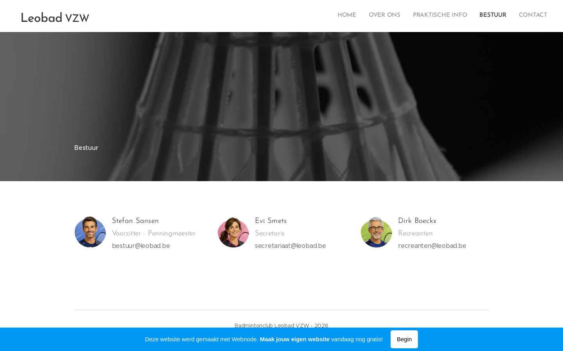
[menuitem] (499, 16)
